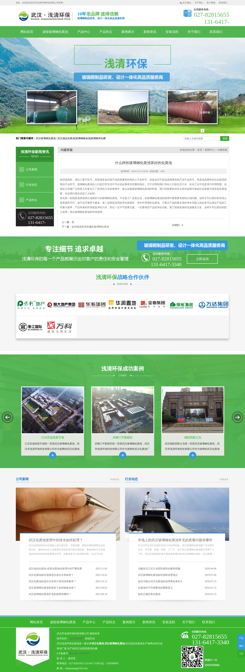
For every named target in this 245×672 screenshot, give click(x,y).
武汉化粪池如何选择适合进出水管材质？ (51, 575)
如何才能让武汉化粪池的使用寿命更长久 (160, 581)
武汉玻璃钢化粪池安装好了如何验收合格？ (52, 587)
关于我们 (199, 2)
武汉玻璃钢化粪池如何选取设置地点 (158, 575)
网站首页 (26, 32)
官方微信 (185, 2)
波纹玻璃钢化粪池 (55, 32)
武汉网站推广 (77, 638)
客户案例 (211, 2)
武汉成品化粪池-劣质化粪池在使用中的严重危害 (55, 568)
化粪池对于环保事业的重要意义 (155, 587)
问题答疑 (222, 150)
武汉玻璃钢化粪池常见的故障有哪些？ (50, 594)
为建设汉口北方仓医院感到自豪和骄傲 (159, 568)
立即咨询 (202, 259)
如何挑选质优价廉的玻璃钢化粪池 (90, 226)
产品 (241, 638)
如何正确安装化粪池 (149, 594)
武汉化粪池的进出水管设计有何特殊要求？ (52, 581)
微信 (240, 647)
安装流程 (172, 32)
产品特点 (105, 32)
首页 (199, 150)
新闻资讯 (149, 32)
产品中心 (83, 32)
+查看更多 (114, 479)
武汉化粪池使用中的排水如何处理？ (56, 540)
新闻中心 (210, 150)
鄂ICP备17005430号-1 (80, 653)
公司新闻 (31, 169)
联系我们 (223, 2)
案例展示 (127, 32)
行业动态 (31, 184)
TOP (241, 653)
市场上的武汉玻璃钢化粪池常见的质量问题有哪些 (175, 540)
